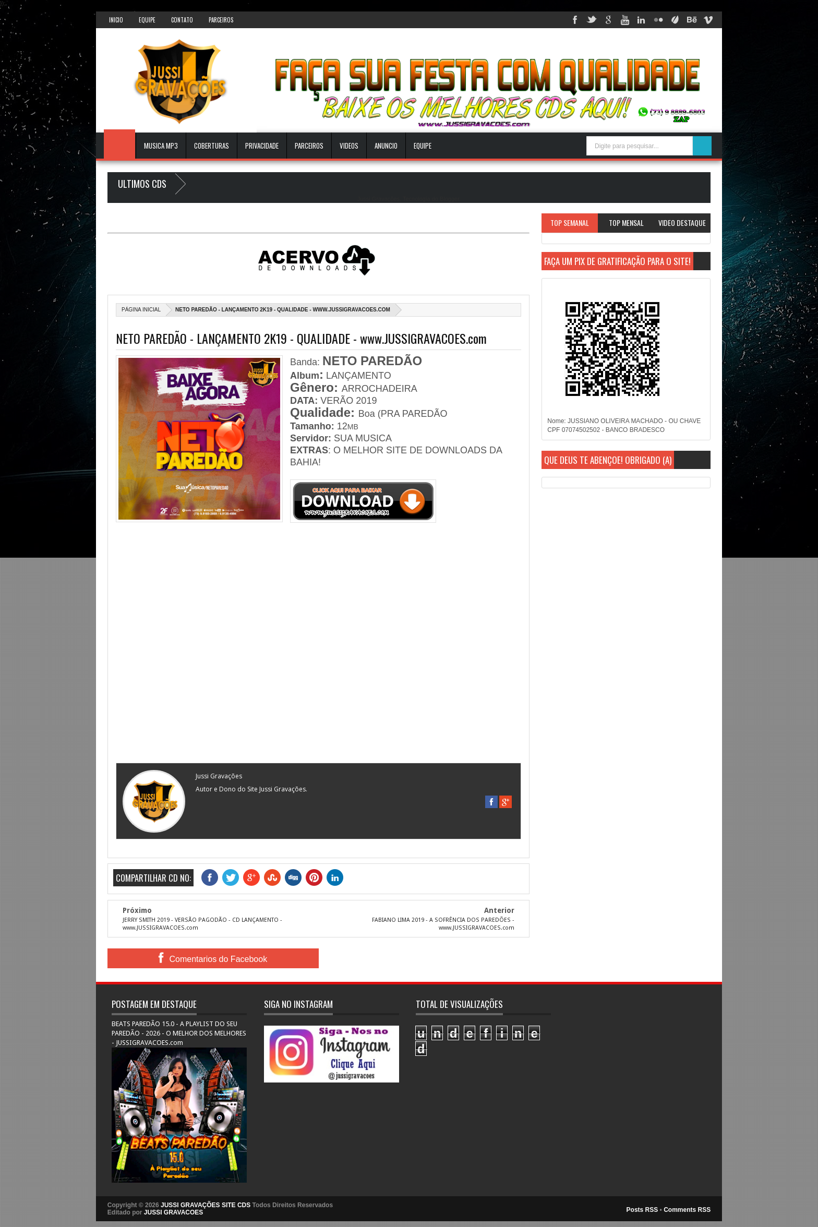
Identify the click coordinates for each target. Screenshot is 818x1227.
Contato (182, 20)
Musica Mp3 (161, 145)
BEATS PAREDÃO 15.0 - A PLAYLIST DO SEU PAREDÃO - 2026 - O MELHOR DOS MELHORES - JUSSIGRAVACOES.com (179, 1033)
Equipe (147, 20)
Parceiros (221, 20)
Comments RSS (687, 1209)
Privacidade (262, 145)
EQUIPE (422, 145)
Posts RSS (642, 1209)
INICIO (116, 20)
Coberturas (211, 145)
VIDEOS (349, 145)
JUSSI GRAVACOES (173, 1212)
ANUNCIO (386, 145)
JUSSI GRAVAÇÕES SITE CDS (205, 1205)
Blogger (449, 199)
